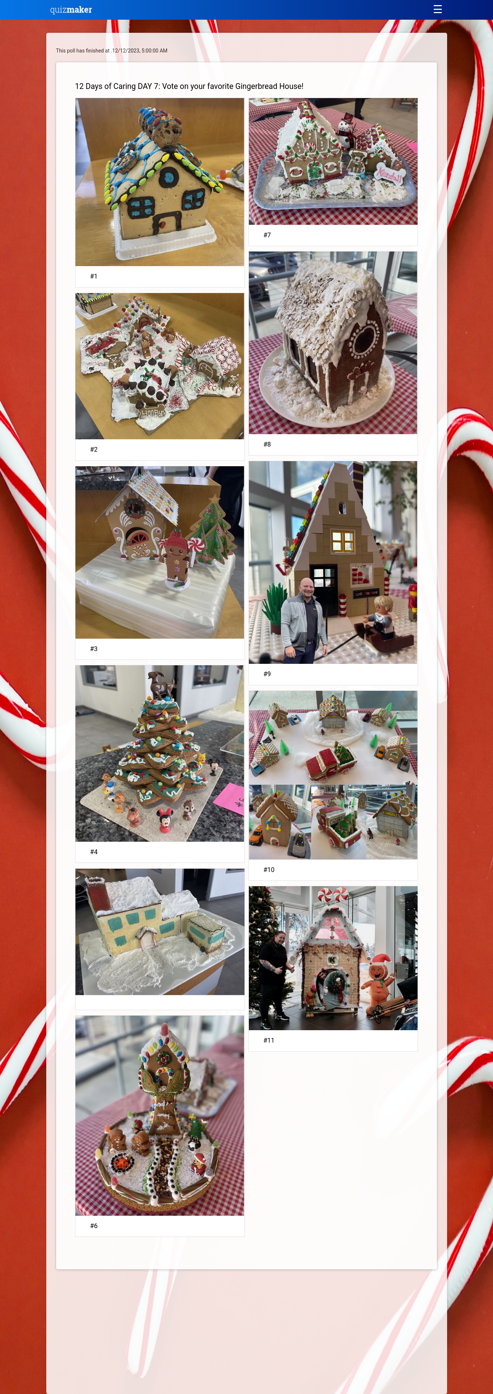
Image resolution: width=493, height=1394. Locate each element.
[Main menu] (438, 9)
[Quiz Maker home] (71, 13)
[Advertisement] (117, 1333)
